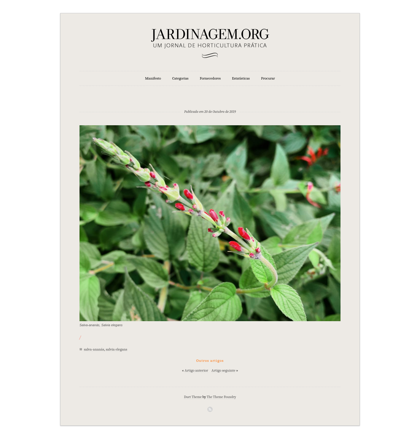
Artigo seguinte (223, 370)
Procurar (268, 78)
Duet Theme (193, 397)
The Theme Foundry (221, 397)
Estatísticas (241, 78)
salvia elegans (116, 349)
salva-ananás (94, 349)
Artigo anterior (196, 370)
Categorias (180, 78)
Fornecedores (210, 78)
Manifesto (153, 78)
